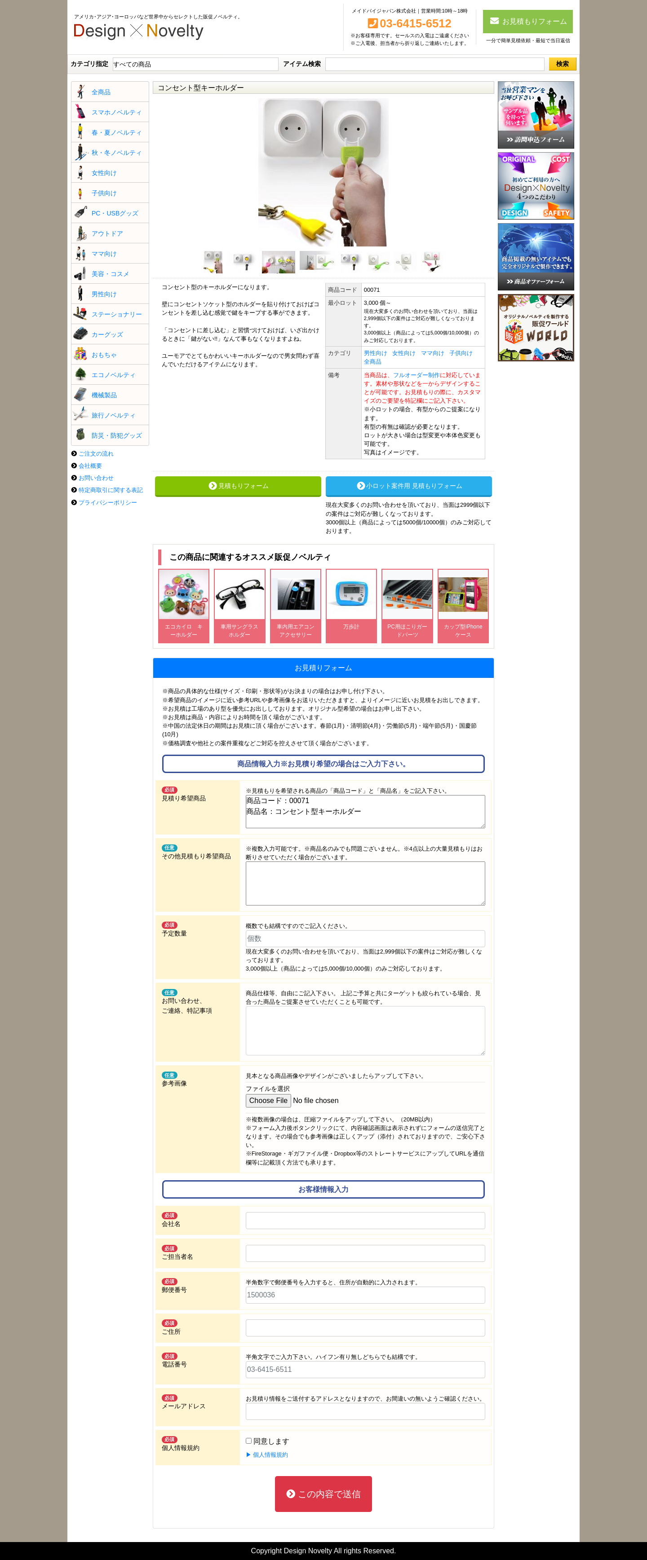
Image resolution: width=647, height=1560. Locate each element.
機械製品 (104, 395)
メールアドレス (184, 1402)
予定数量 (174, 929)
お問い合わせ (96, 478)
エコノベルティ (114, 374)
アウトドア (107, 233)
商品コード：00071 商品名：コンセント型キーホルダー (365, 811)
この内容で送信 (323, 1494)
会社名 (171, 1219)
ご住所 (171, 1327)
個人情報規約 (180, 1443)
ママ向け (104, 253)
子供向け (104, 193)
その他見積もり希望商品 (196, 852)
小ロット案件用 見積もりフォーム (408, 485)
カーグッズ (107, 334)
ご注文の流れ (96, 453)
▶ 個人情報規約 (267, 1454)
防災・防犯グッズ (117, 435)
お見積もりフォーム (528, 20)
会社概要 (90, 465)
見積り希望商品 (184, 794)
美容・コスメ (110, 273)
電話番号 (174, 1360)
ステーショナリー (117, 314)
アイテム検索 (302, 63)
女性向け (104, 172)
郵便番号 (174, 1285)
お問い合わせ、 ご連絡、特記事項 (187, 1001)
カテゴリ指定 (89, 63)
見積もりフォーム (238, 485)
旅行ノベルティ (114, 415)
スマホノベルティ (117, 112)
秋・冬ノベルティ (117, 152)
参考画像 (174, 1079)
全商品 (101, 92)
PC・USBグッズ (115, 213)
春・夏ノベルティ (117, 132)
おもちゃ (104, 354)
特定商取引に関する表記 (111, 490)
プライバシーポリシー (108, 502)
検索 (562, 63)
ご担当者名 (177, 1252)
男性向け (104, 294)
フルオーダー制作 (416, 375)
